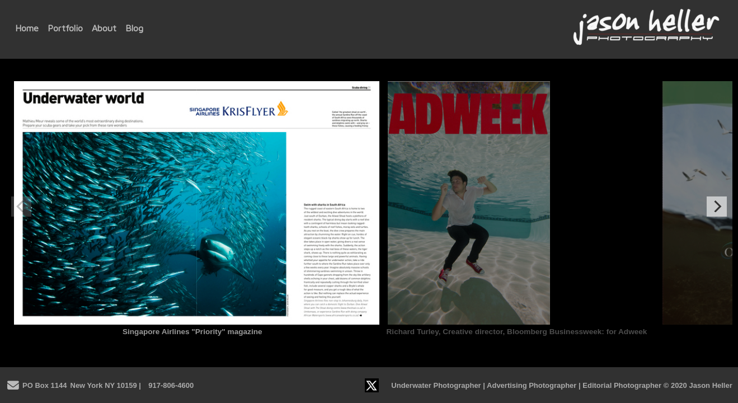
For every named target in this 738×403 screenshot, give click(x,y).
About (104, 28)
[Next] (717, 206)
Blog (134, 28)
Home (27, 28)
